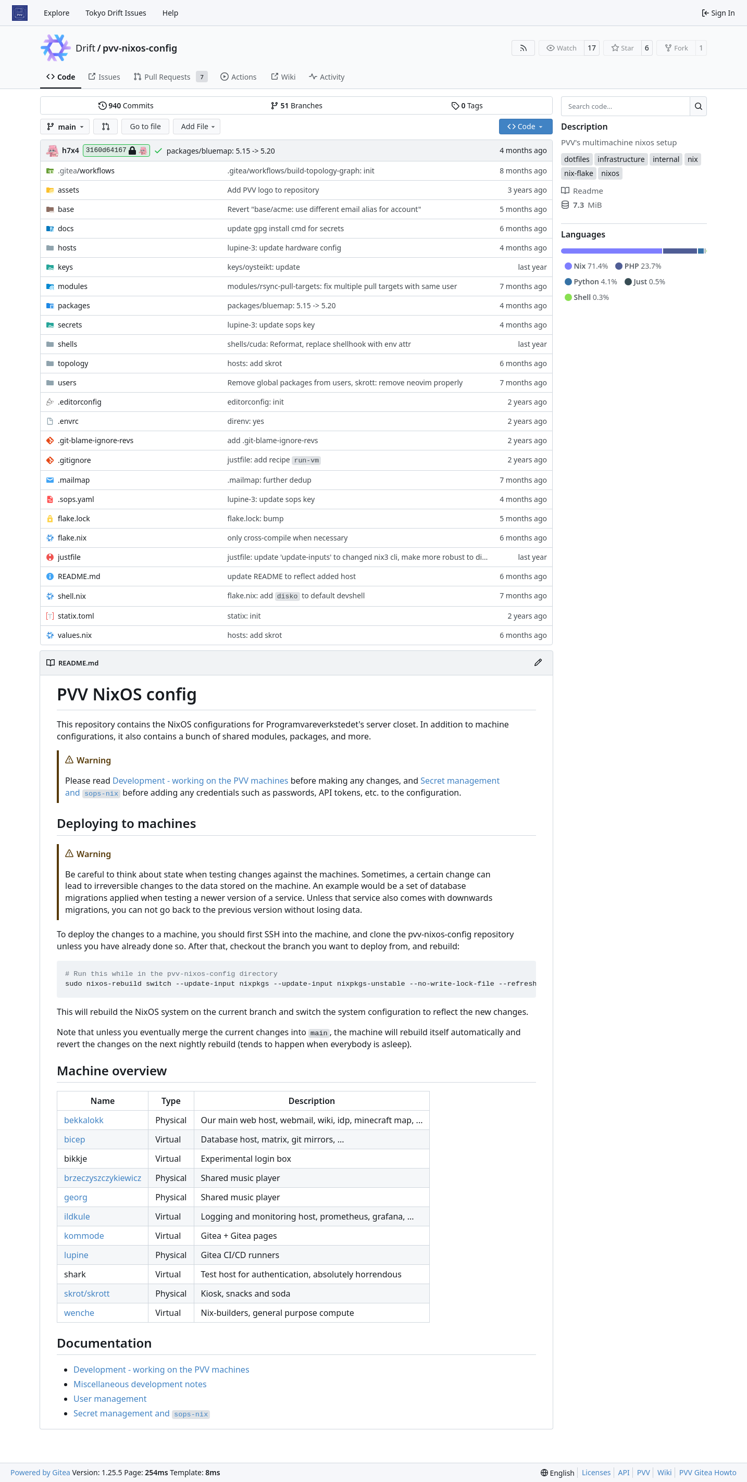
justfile (69, 557)
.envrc (68, 421)
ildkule (77, 1216)
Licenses (596, 1472)
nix (693, 159)
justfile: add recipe (274, 459)
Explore (56, 13)
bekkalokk (84, 1120)
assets (68, 190)
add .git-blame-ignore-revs (272, 440)
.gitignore (74, 460)
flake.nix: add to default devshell (296, 595)
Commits (126, 105)
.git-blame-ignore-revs (95, 440)
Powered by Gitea (40, 1472)
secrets (70, 325)
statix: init (243, 616)
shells (67, 344)
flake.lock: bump (255, 518)
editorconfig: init (255, 402)
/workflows (86, 170)
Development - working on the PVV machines (201, 780)
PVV (643, 1472)
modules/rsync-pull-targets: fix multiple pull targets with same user (342, 286)
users (67, 382)
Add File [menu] (199, 126)
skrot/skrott (87, 1293)
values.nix (75, 635)
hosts (67, 248)
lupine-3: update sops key (271, 325)
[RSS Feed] (524, 48)
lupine (76, 1255)
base (66, 209)
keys (65, 267)
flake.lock (74, 518)
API (624, 1472)
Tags (467, 105)
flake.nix (72, 538)
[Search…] (698, 106)
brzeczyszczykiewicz (102, 1178)
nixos (610, 173)
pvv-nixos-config (140, 48)
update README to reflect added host (291, 576)
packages (74, 305)
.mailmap (74, 480)
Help (171, 13)
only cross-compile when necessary (287, 538)
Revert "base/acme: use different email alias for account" (324, 209)
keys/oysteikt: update (263, 267)
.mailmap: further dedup (269, 480)
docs (66, 228)
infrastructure (620, 159)
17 (592, 48)
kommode (84, 1235)
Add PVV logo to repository (273, 190)
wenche (79, 1312)
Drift (85, 48)
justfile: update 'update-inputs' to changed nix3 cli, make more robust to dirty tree (367, 557)
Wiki (664, 1472)
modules (73, 286)
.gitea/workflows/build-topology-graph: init (300, 170)
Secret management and (141, 1413)
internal (666, 159)
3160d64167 (116, 150)
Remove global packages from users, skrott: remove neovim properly (345, 382)
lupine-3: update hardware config (284, 248)
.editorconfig (80, 402)
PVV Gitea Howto (708, 1472)
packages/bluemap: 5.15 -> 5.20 (221, 151)
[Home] (19, 13)
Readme (582, 190)
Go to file (145, 126)
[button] (105, 126)
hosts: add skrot (254, 363)
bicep (74, 1139)
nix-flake (578, 173)
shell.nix (72, 596)
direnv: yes (245, 421)
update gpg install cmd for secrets (285, 228)
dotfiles (577, 159)
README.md (79, 576)
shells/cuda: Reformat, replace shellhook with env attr (319, 344)
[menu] (558, 1473)
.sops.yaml (76, 499)
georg (76, 1197)
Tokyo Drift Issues (115, 13)
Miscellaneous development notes (140, 1384)
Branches (296, 105)
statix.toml (76, 616)
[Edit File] (538, 663)
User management (109, 1398)
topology (73, 363)
